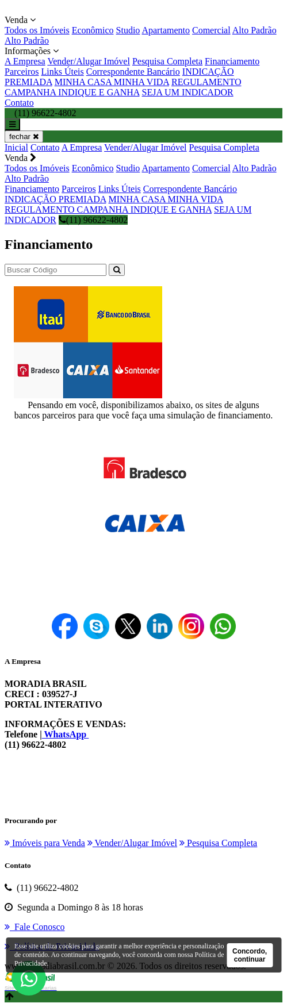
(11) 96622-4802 (93, 220)
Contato (19, 102)
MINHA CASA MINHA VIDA (112, 82)
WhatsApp (65, 734)
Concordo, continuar (249, 955)
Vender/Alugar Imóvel (88, 61)
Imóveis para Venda (45, 843)
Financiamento (232, 61)
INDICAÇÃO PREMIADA (55, 199)
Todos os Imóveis (37, 30)
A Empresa (25, 61)
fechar (24, 136)
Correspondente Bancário (133, 71)
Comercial (211, 30)
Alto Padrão (254, 30)
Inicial (16, 147)
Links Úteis (62, 71)
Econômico (93, 30)
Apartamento (165, 30)
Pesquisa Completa (167, 61)
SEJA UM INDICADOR (188, 92)
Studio (128, 30)
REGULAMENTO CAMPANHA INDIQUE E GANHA (123, 87)
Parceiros (22, 71)
